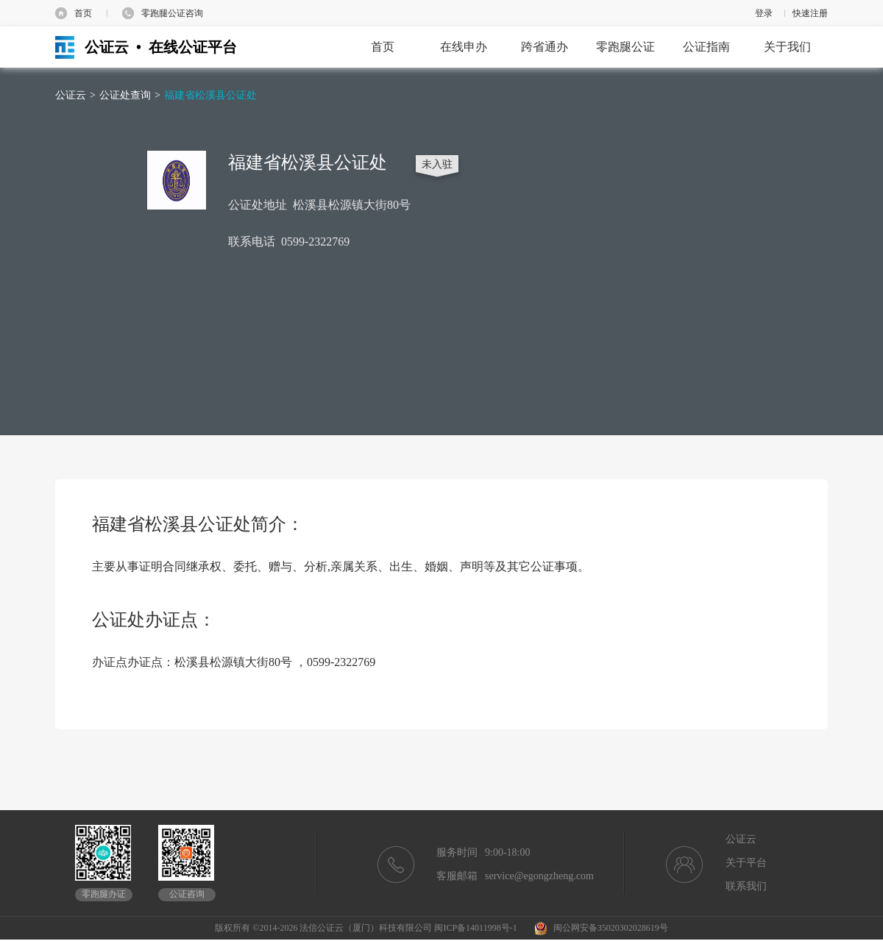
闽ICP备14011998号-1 (475, 928)
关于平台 (746, 862)
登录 (764, 13)
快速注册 (810, 13)
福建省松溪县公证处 (210, 95)
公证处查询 (125, 95)
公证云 (70, 95)
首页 (83, 13)
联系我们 (746, 886)
